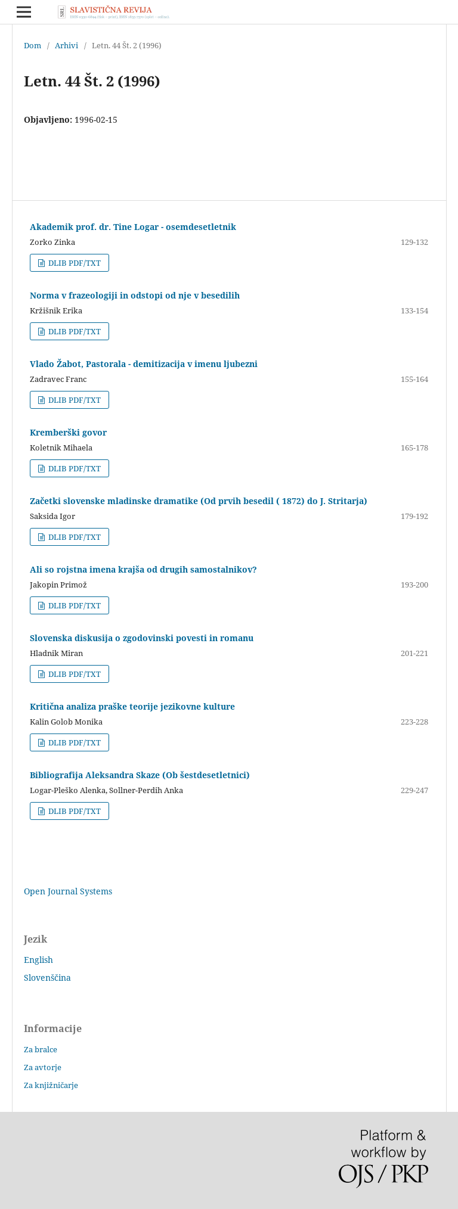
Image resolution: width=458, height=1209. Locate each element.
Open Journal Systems (68, 891)
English (38, 959)
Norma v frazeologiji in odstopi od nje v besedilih (135, 295)
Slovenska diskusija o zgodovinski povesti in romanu (141, 638)
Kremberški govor (68, 432)
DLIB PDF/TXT (74, 262)
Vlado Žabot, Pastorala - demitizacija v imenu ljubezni (144, 363)
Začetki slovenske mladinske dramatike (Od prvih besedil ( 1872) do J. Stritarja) (198, 500)
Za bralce (40, 1049)
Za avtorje (42, 1067)
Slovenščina (47, 977)
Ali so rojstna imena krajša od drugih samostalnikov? (143, 569)
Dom (32, 45)
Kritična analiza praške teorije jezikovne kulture (132, 706)
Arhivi (66, 45)
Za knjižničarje (51, 1085)
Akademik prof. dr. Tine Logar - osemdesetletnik (133, 226)
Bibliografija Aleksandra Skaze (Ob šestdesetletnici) (140, 775)
